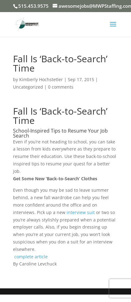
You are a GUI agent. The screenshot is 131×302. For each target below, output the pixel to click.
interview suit (81, 212)
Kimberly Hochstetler (41, 79)
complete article (31, 257)
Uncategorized (28, 87)
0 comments (60, 87)
